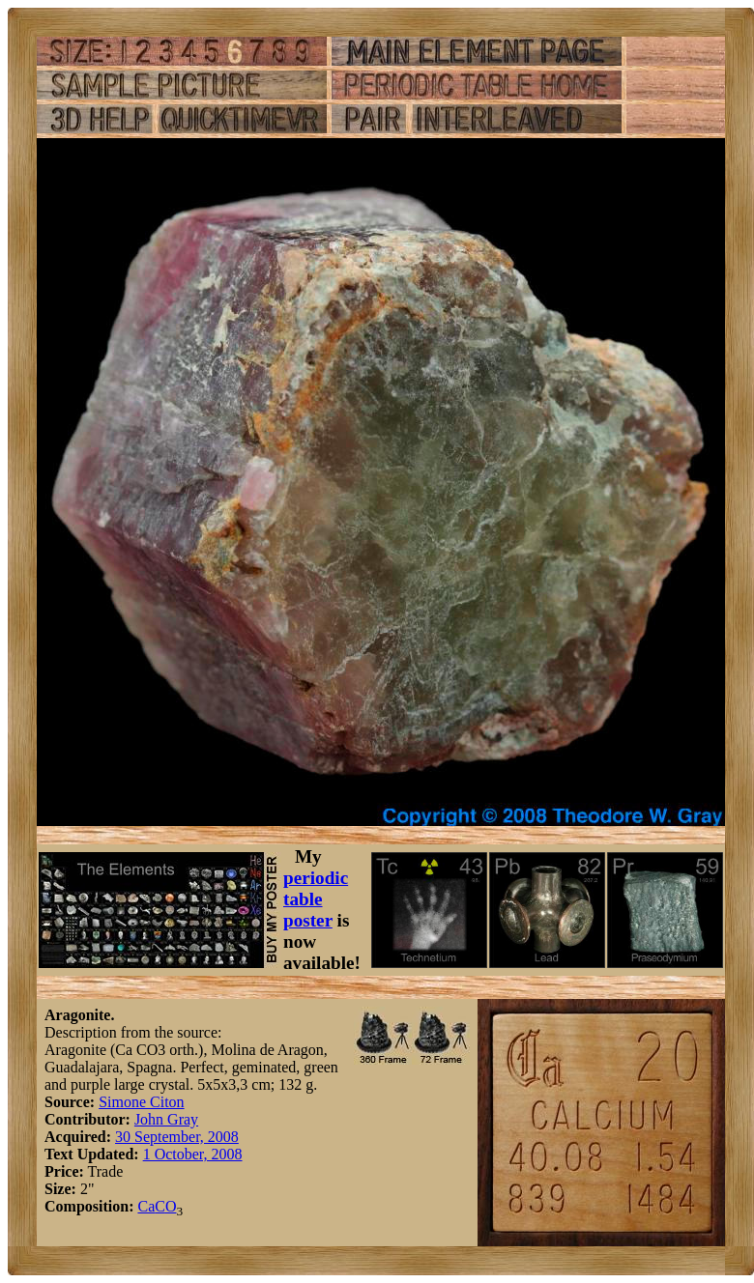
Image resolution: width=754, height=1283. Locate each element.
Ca (146, 1206)
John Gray (166, 1119)
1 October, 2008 (193, 1154)
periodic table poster (315, 899)
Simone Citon (141, 1102)
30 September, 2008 (177, 1136)
